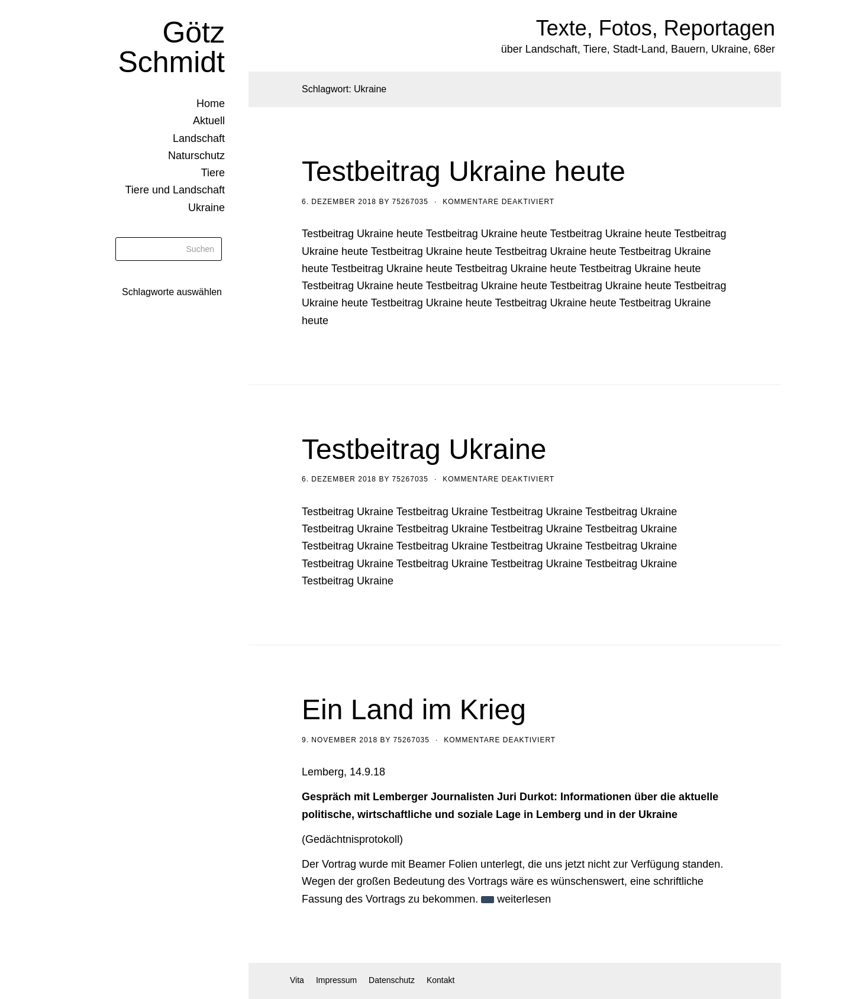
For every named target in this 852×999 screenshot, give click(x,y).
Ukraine (206, 208)
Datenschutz (392, 980)
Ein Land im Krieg (414, 709)
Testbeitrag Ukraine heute (463, 171)
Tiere (213, 173)
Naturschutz (196, 155)
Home (210, 103)
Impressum (336, 980)
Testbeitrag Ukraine (424, 449)
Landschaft (199, 138)
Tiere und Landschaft (175, 190)
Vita (297, 980)
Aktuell (209, 121)
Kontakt (440, 980)
